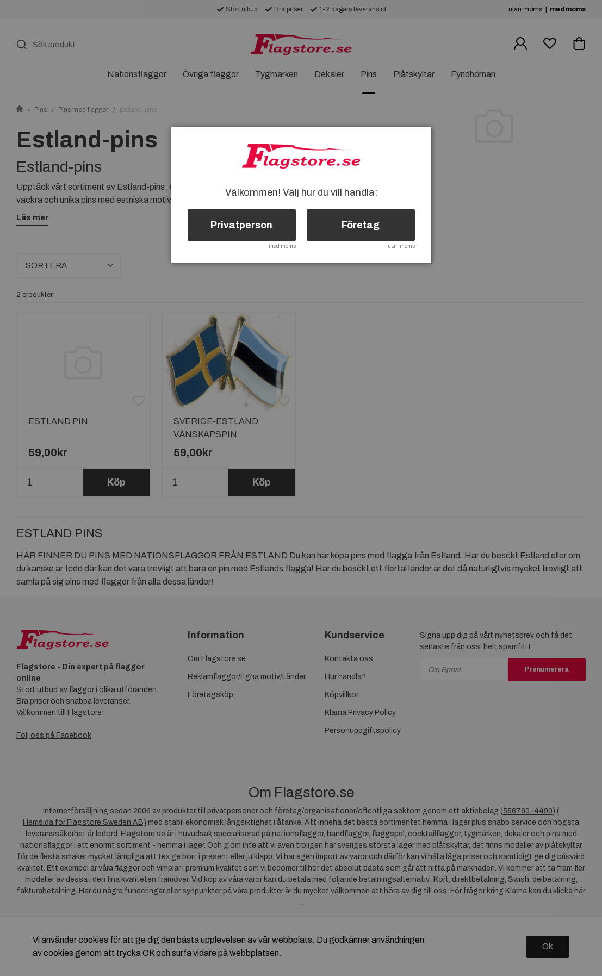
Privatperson (241, 225)
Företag (361, 225)
